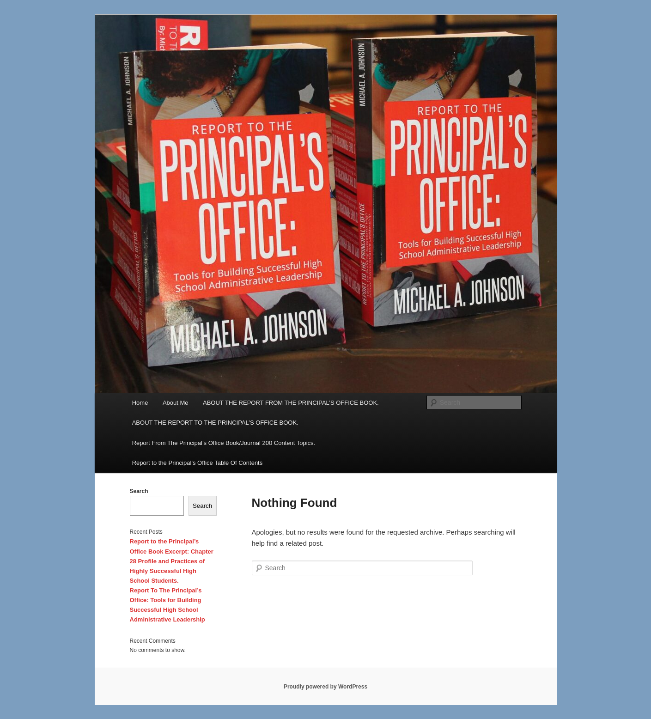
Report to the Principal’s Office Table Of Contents (197, 462)
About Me (176, 402)
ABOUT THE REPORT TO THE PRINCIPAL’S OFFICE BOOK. (215, 422)
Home (140, 402)
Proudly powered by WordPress (325, 686)
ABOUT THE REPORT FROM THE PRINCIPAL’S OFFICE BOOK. (291, 402)
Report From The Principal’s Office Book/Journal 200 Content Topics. (223, 442)
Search (139, 491)
